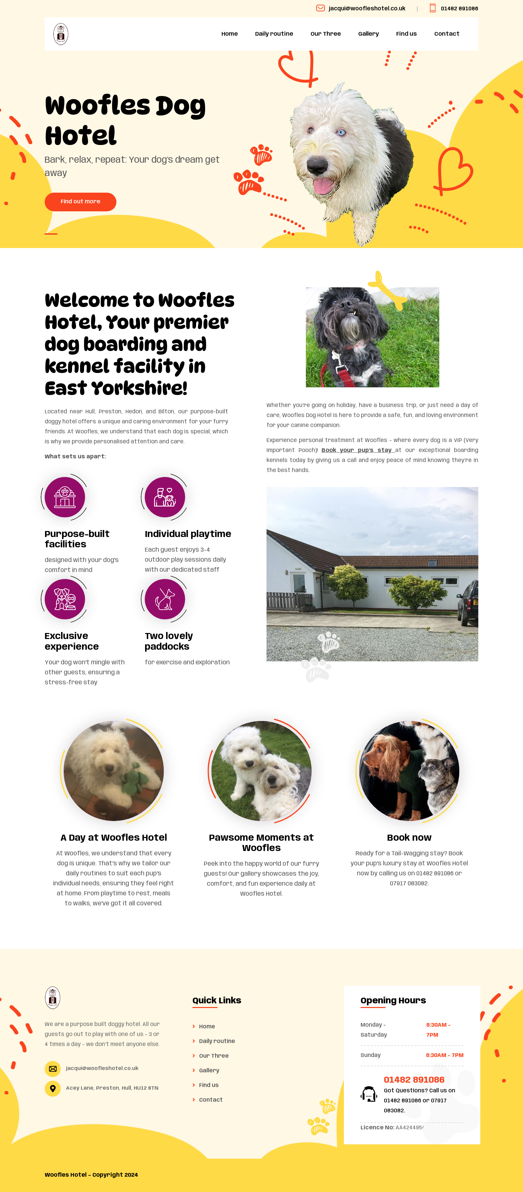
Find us (406, 34)
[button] (51, 234)
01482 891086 (453, 9)
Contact (447, 34)
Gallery (368, 34)
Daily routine (274, 34)
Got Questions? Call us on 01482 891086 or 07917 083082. (419, 1101)
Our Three (326, 34)
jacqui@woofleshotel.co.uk (361, 9)
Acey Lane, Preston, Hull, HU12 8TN (112, 1088)
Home (229, 34)
